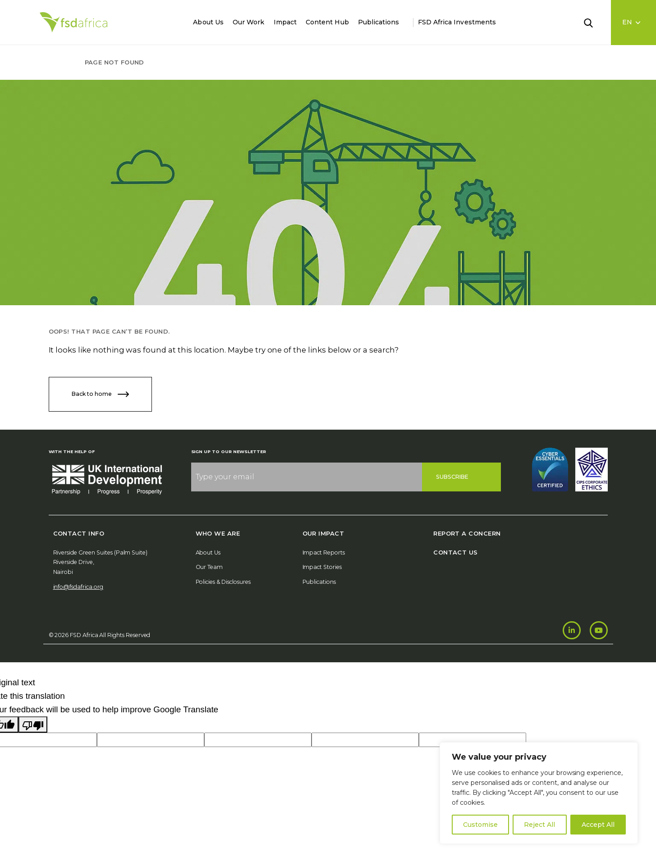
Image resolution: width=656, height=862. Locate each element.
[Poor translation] (32, 724)
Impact (285, 22)
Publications (378, 22)
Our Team (209, 567)
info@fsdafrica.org (78, 586)
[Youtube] (599, 630)
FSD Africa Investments (457, 22)
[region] (539, 793)
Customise (480, 825)
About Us (208, 22)
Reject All (539, 825)
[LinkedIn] (572, 630)
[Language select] (634, 22)
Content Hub (327, 22)
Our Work (249, 22)
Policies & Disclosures (223, 581)
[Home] (73, 22)
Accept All (598, 825)
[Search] (594, 22)
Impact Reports (324, 552)
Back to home (100, 394)
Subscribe (452, 476)
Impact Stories (322, 567)
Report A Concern (466, 533)
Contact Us (455, 552)
